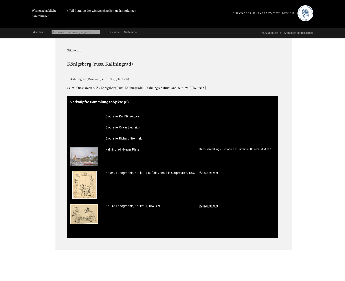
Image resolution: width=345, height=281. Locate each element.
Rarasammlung (208, 172)
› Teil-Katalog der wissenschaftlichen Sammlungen (101, 10)
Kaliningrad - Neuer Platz (122, 149)
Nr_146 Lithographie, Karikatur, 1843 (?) (132, 206)
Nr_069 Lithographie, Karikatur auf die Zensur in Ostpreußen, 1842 (150, 173)
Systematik (130, 32)
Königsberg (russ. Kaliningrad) (153, 87)
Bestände (113, 32)
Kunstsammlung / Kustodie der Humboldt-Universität (231, 149)
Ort (72, 87)
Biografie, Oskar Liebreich (122, 127)
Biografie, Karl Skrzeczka (122, 116)
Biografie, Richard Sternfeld (124, 138)
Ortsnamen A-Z (87, 87)
